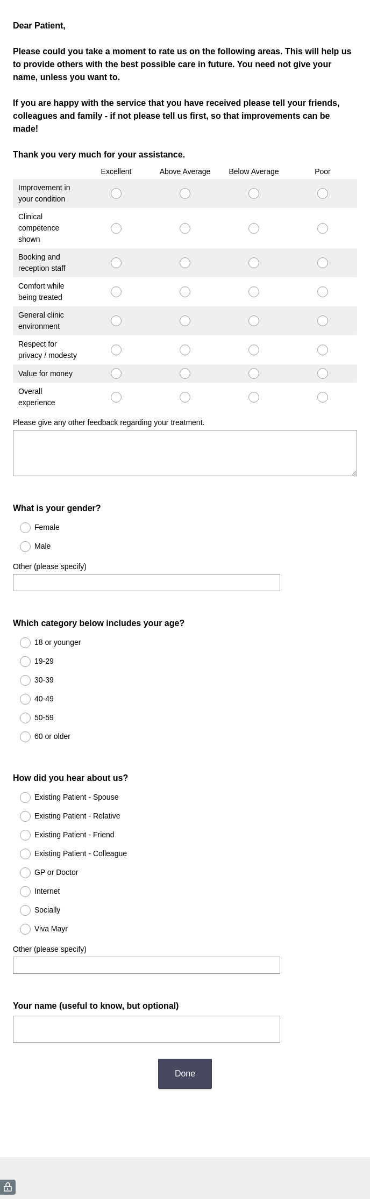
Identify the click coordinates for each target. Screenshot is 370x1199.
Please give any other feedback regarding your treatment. (108, 422)
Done (185, 1034)
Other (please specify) (50, 556)
